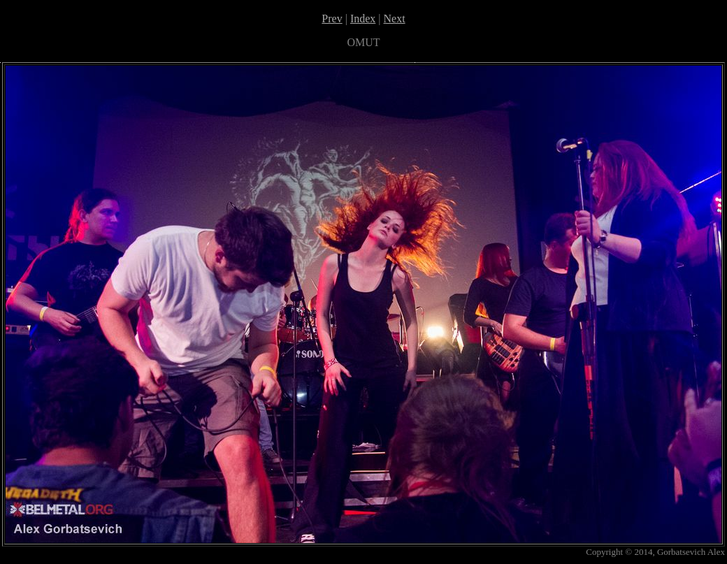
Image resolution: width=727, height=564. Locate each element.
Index (362, 18)
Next (394, 18)
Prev (332, 18)
